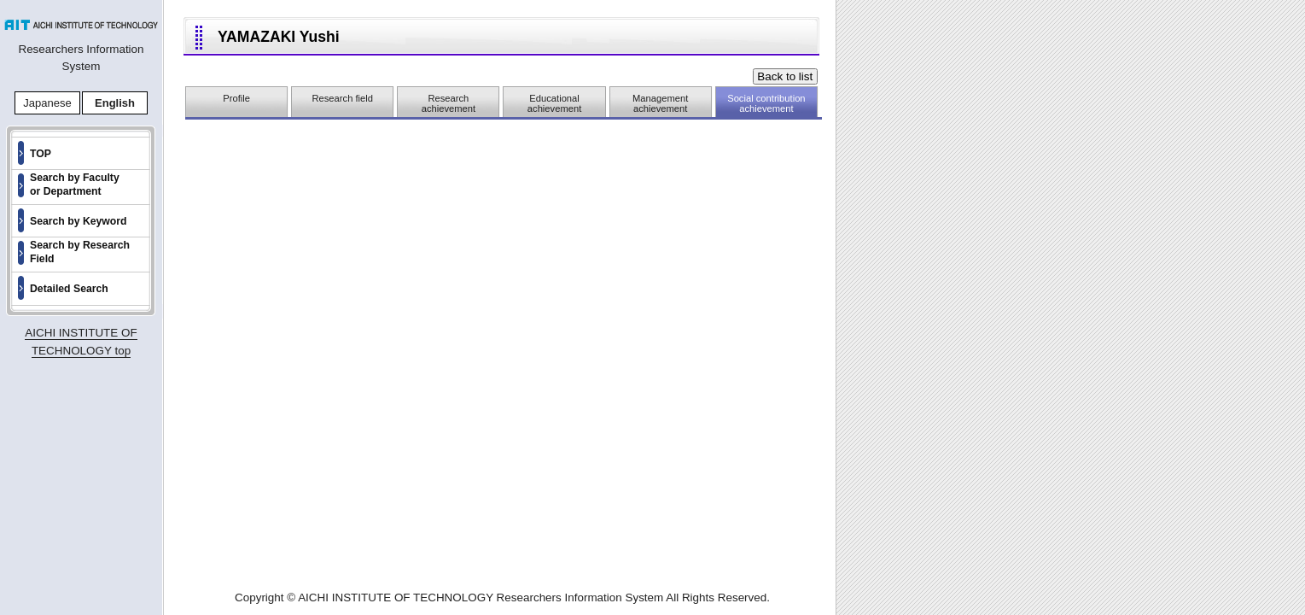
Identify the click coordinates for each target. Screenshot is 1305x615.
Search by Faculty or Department (74, 184)
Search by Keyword (78, 221)
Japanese (47, 103)
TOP (40, 154)
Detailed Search (69, 289)
